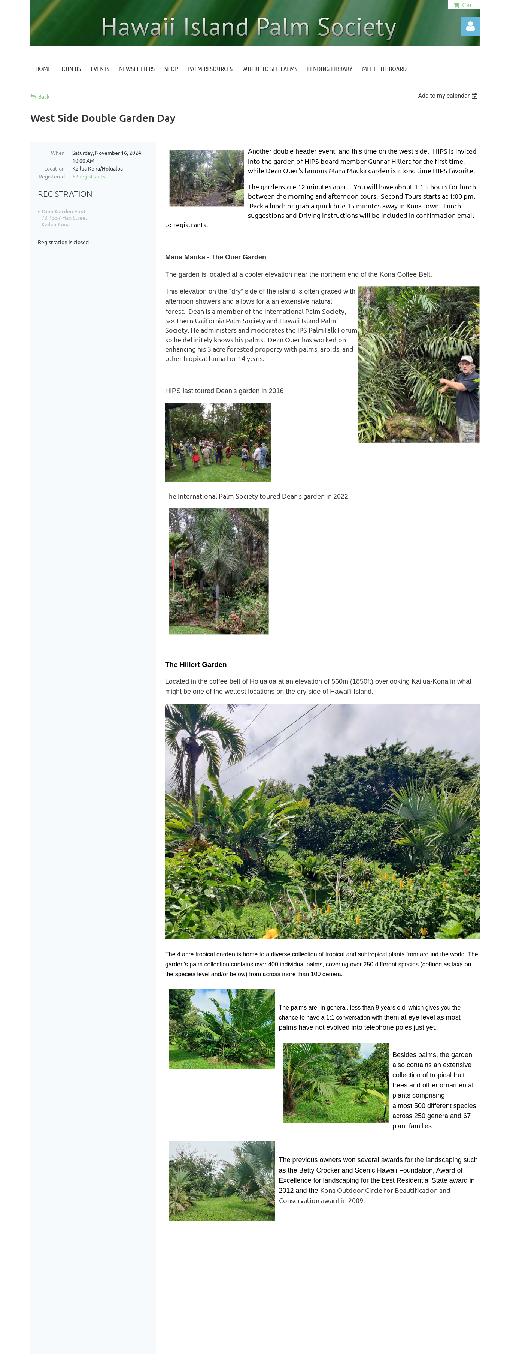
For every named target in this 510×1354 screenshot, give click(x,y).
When (58, 152)
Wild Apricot (390, 1344)
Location (54, 168)
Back (44, 96)
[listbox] (449, 95)
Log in (470, 26)
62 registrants (88, 176)
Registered (52, 176)
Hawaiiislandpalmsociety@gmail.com (102, 1280)
